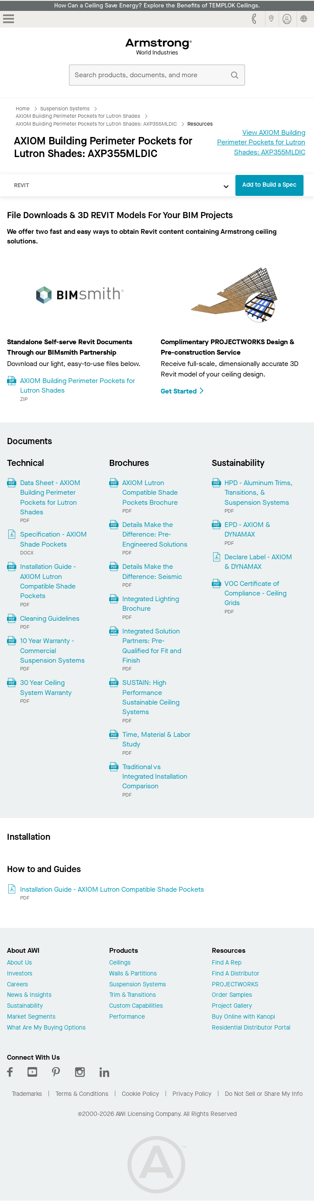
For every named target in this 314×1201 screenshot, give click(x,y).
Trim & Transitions (132, 995)
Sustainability (25, 1006)
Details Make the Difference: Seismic (152, 571)
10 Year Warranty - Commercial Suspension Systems (52, 650)
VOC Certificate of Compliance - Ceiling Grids (255, 593)
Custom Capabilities (136, 1006)
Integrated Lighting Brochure (150, 603)
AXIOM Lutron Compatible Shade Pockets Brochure (150, 492)
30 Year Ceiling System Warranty (46, 687)
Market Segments (31, 1017)
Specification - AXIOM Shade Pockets (53, 539)
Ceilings (120, 963)
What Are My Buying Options (46, 1028)
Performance (127, 1017)
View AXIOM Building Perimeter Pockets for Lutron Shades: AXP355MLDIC (261, 142)
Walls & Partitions (133, 974)
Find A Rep (227, 963)
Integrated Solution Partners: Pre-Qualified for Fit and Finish (151, 645)
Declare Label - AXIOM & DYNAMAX (258, 561)
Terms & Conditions (81, 1094)
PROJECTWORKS (235, 985)
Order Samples (232, 995)
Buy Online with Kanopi (243, 1017)
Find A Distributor (235, 974)
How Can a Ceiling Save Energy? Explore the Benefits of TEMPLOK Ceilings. (157, 6)
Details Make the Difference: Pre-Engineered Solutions (154, 534)
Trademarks (27, 1094)
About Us (19, 963)
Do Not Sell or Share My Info (264, 1094)
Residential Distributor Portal (251, 1028)
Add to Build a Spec (269, 185)
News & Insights (29, 995)
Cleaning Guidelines (49, 618)
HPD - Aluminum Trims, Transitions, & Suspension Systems (258, 492)
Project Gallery (232, 1006)
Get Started (182, 391)
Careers (17, 985)
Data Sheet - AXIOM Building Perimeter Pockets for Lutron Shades (50, 497)
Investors (19, 974)
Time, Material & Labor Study (156, 739)
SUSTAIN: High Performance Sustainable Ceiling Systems (150, 697)
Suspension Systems (137, 985)
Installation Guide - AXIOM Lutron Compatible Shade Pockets (48, 581)
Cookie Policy (140, 1094)
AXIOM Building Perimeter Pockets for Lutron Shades (77, 385)
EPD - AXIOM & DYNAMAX (247, 529)
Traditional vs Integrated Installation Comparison (154, 776)
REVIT (21, 185)
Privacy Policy (192, 1094)
